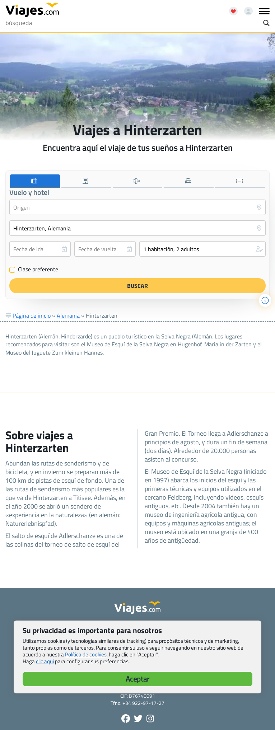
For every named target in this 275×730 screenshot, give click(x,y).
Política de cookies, (86, 654)
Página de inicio (32, 315)
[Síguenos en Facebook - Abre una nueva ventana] (125, 718)
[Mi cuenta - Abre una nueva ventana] (246, 8)
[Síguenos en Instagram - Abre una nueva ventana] (150, 718)
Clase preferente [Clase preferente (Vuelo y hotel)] (33, 269)
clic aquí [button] (45, 661)
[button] (202, 249)
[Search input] (132, 23)
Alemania (68, 315)
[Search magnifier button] (266, 23)
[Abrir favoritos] (230, 8)
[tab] (35, 181)
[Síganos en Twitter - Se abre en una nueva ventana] (138, 718)
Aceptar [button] (137, 678)
